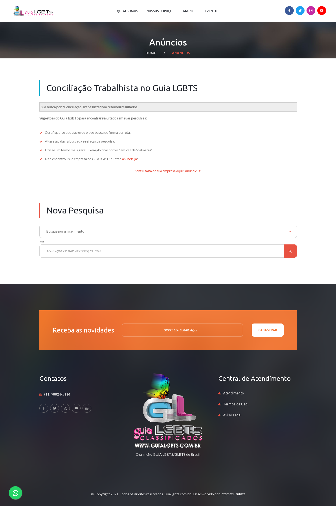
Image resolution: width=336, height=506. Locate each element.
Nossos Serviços (160, 11)
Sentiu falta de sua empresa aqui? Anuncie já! (168, 171)
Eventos (212, 11)
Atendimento (233, 393)
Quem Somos (127, 11)
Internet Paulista (232, 494)
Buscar (290, 251)
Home (151, 53)
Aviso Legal (232, 415)
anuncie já (129, 159)
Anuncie (189, 11)
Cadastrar (267, 330)
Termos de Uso (235, 404)
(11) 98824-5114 (57, 394)
